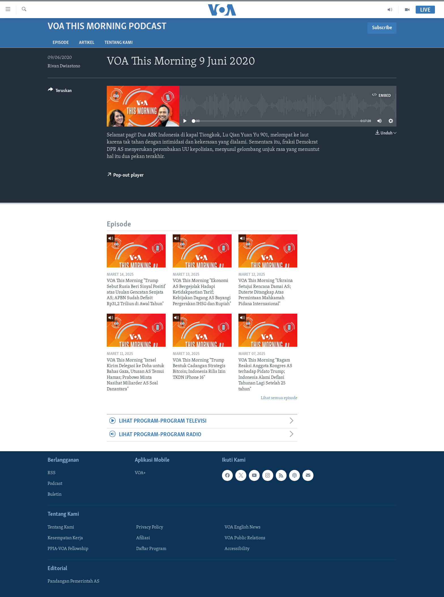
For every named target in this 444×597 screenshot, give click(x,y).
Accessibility (237, 549)
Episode (61, 42)
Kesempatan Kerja (65, 538)
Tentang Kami (118, 42)
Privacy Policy (149, 527)
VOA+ (140, 473)
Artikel (86, 42)
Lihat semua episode (279, 398)
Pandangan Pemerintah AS (73, 581)
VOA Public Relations (245, 538)
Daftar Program (151, 549)
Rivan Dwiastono (64, 66)
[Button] (60, 91)
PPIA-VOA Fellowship (68, 549)
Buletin (54, 494)
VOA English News (243, 527)
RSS (52, 473)
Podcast (55, 484)
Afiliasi (143, 538)
